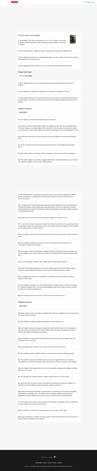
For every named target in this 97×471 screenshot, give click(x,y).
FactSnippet (38, 462)
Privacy (54, 462)
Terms (49, 462)
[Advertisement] (48, 18)
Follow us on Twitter (48, 457)
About (45, 462)
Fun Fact (25, 76)
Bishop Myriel (48, 40)
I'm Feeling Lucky (89, 2)
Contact (59, 462)
